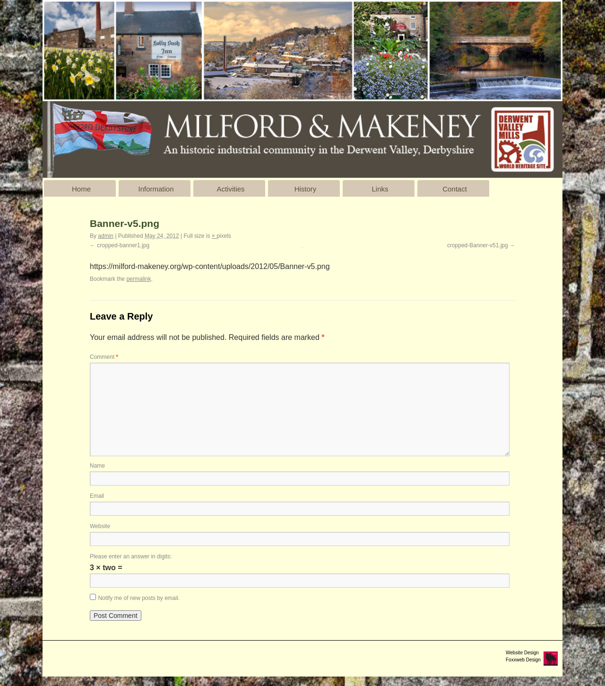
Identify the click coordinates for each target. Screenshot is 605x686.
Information (155, 189)
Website (100, 526)
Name (97, 465)
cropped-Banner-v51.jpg (477, 245)
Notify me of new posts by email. (139, 598)
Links (380, 189)
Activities (230, 189)
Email (97, 496)
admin (105, 236)
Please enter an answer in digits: (131, 556)
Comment (104, 357)
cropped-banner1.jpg (123, 245)
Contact (454, 189)
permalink (138, 279)
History (305, 189)
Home (81, 189)
